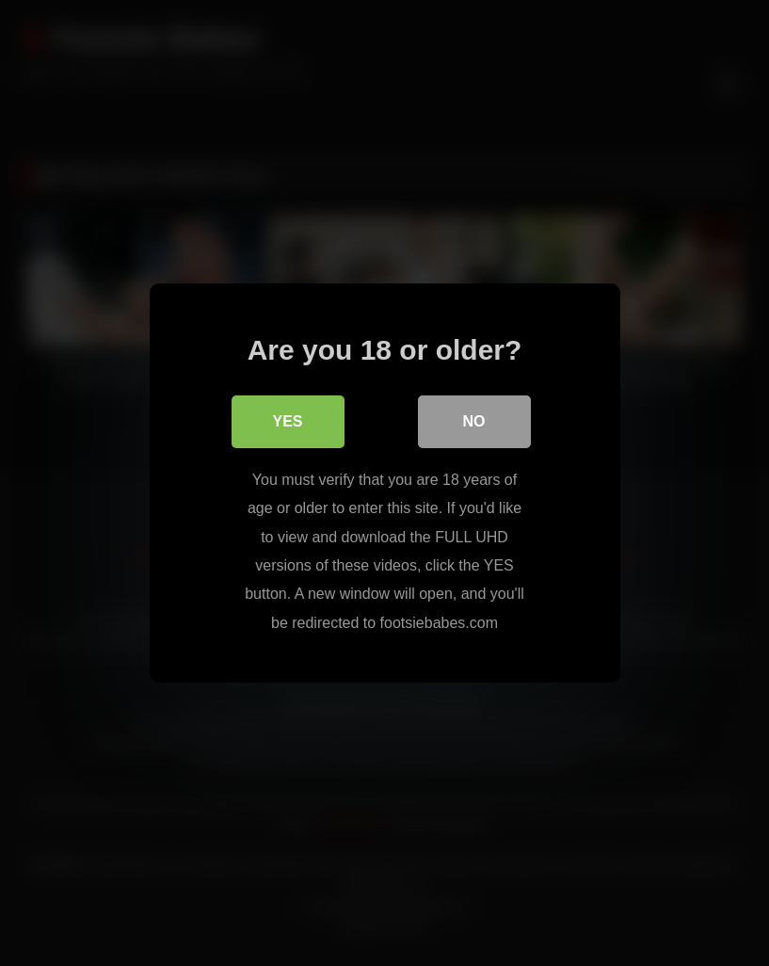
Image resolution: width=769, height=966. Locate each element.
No (474, 421)
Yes (287, 421)
